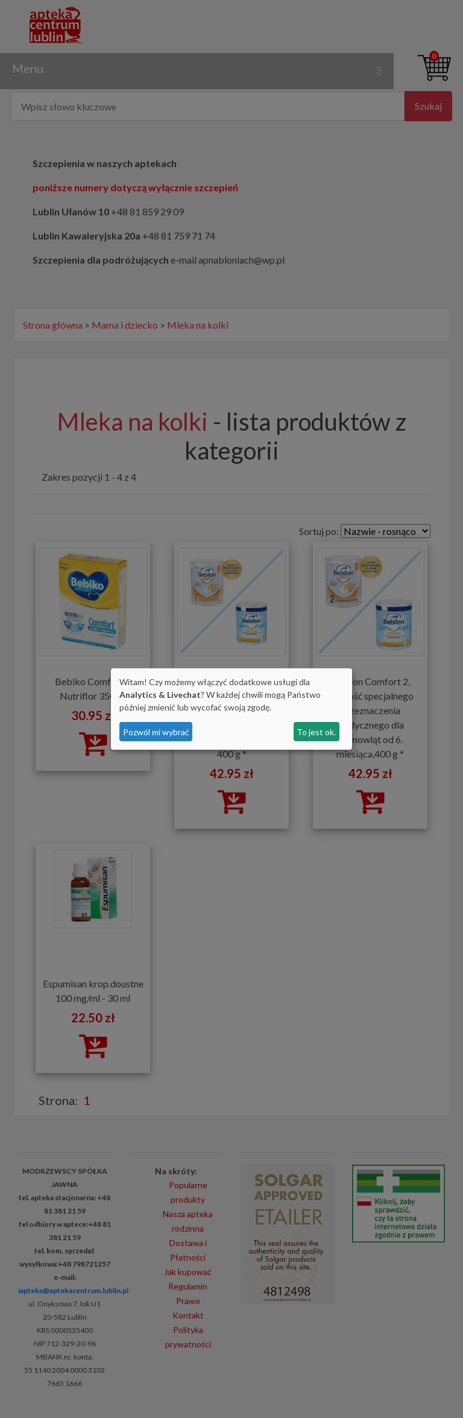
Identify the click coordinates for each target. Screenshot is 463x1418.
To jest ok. (316, 732)
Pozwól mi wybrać (156, 732)
